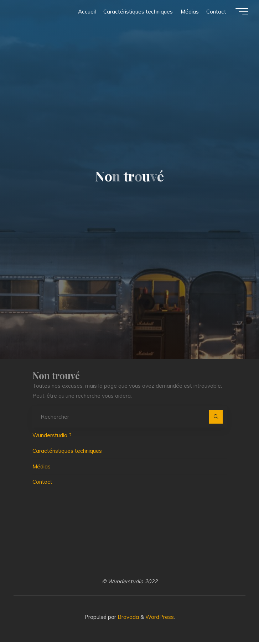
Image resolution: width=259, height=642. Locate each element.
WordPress (159, 617)
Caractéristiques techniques (67, 450)
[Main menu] (241, 11)
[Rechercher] (216, 417)
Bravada (127, 617)
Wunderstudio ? (52, 435)
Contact (42, 481)
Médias (41, 466)
